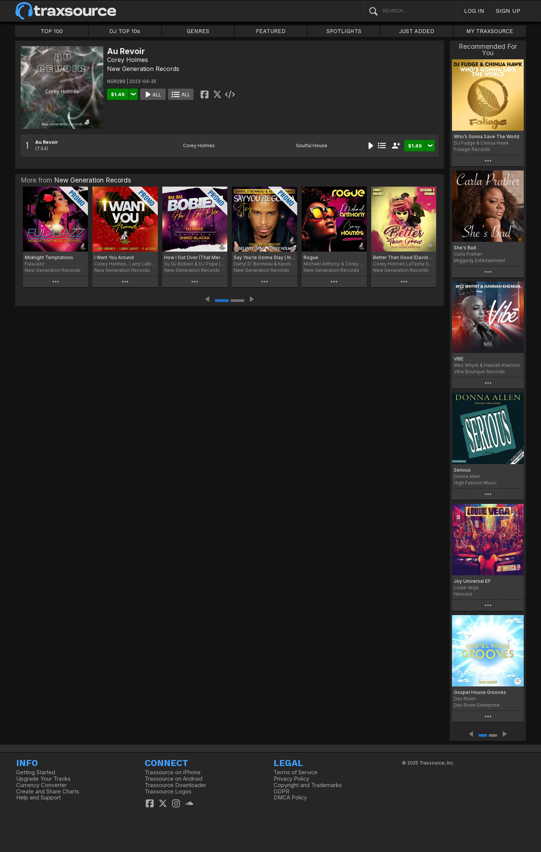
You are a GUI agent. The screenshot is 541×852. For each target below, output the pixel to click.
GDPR (281, 791)
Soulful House (311, 145)
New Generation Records (143, 68)
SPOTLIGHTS (343, 31)
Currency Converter (41, 785)
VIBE (459, 359)
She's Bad (465, 247)
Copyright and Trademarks (308, 785)
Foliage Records (472, 149)
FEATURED (271, 31)
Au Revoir (46, 142)
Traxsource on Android (173, 778)
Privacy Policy (291, 778)
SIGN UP (508, 10)
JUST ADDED (416, 31)
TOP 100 (52, 31)
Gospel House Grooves (480, 692)
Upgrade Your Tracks (43, 778)
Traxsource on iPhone (173, 772)
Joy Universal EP (472, 581)
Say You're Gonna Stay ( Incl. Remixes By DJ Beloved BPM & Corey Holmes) (264, 257)
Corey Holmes (127, 59)
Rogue (311, 257)
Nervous (463, 594)
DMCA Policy (290, 797)
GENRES (198, 31)
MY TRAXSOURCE (489, 31)
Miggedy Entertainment (479, 260)
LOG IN (474, 10)
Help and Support (38, 797)
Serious (462, 470)
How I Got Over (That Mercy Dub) (194, 257)
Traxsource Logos (168, 791)
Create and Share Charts (47, 791)
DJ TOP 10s (124, 31)
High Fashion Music (475, 483)
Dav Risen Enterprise (477, 705)
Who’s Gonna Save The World (486, 136)
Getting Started (35, 772)
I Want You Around (114, 257)
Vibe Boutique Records (479, 371)
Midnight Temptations (49, 257)
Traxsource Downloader (175, 785)
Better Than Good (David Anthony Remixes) (403, 257)
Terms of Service (295, 772)
